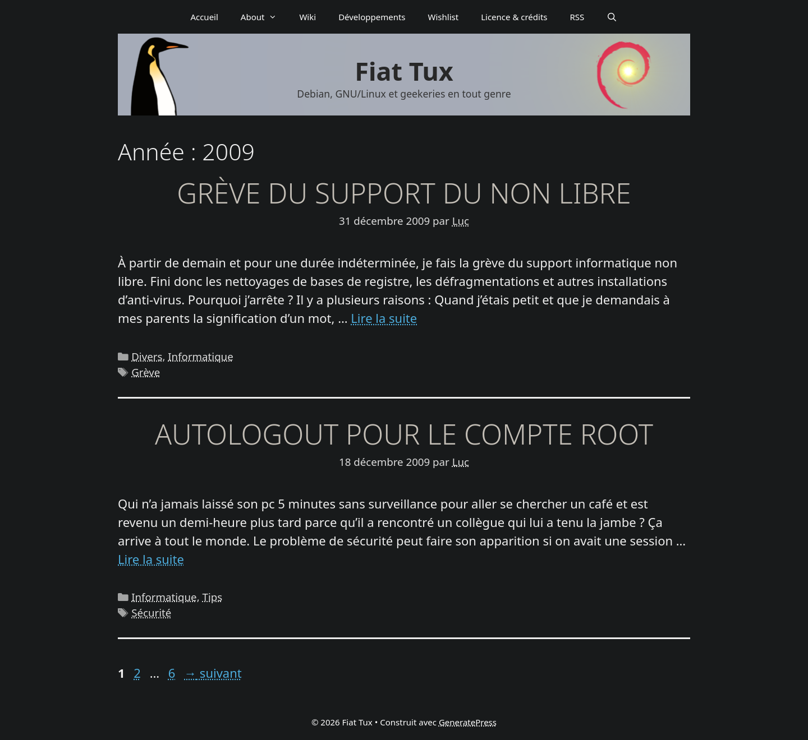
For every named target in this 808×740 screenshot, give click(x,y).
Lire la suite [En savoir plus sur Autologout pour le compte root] (151, 559)
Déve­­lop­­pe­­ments (371, 16)
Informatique (200, 356)
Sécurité (151, 612)
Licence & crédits (514, 16)
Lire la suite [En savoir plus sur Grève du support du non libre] (384, 317)
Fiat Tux (404, 71)
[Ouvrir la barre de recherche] (611, 17)
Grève (145, 372)
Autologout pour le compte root (404, 434)
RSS (577, 16)
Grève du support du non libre (404, 193)
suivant (213, 672)
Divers (146, 356)
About (264, 17)
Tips (213, 597)
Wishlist (443, 16)
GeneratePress (468, 722)
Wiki (307, 16)
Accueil (204, 16)
